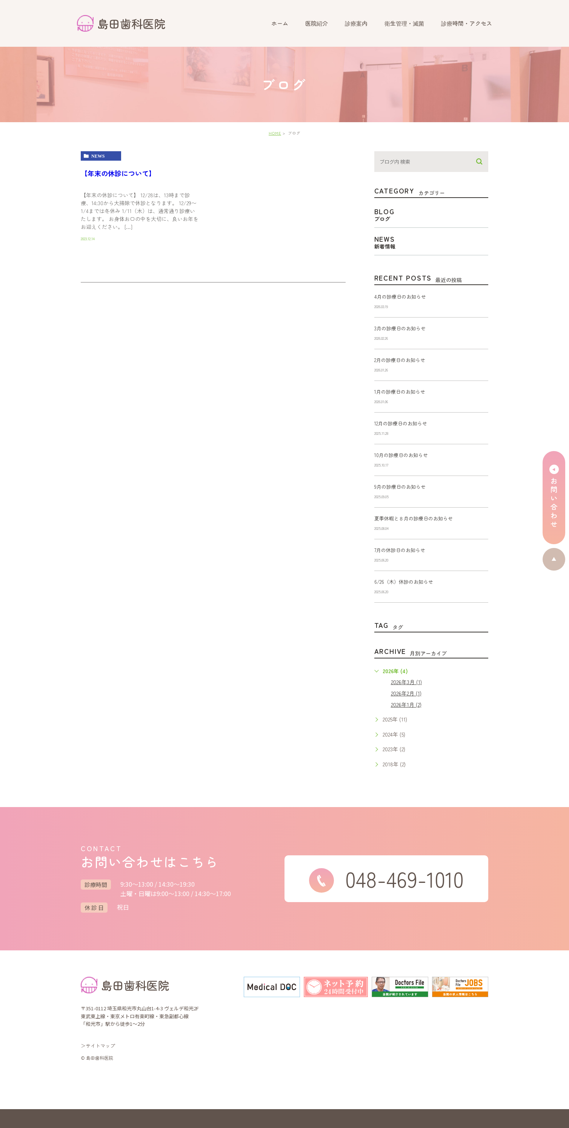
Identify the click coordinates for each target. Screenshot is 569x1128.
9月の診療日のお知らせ (400, 486)
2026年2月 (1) (406, 693)
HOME (275, 133)
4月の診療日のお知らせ (400, 296)
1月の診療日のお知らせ (399, 391)
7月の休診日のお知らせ (399, 550)
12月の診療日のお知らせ (400, 423)
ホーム (279, 23)
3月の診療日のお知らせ (400, 328)
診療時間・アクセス (466, 23)
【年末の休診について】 (118, 173)
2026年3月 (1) (406, 682)
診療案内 (356, 23)
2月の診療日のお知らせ (399, 360)
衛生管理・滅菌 (404, 23)
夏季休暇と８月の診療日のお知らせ (413, 518)
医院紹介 (316, 23)
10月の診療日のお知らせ (401, 455)
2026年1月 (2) (406, 704)
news (98, 156)
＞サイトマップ (98, 1045)
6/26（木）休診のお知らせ (403, 581)
